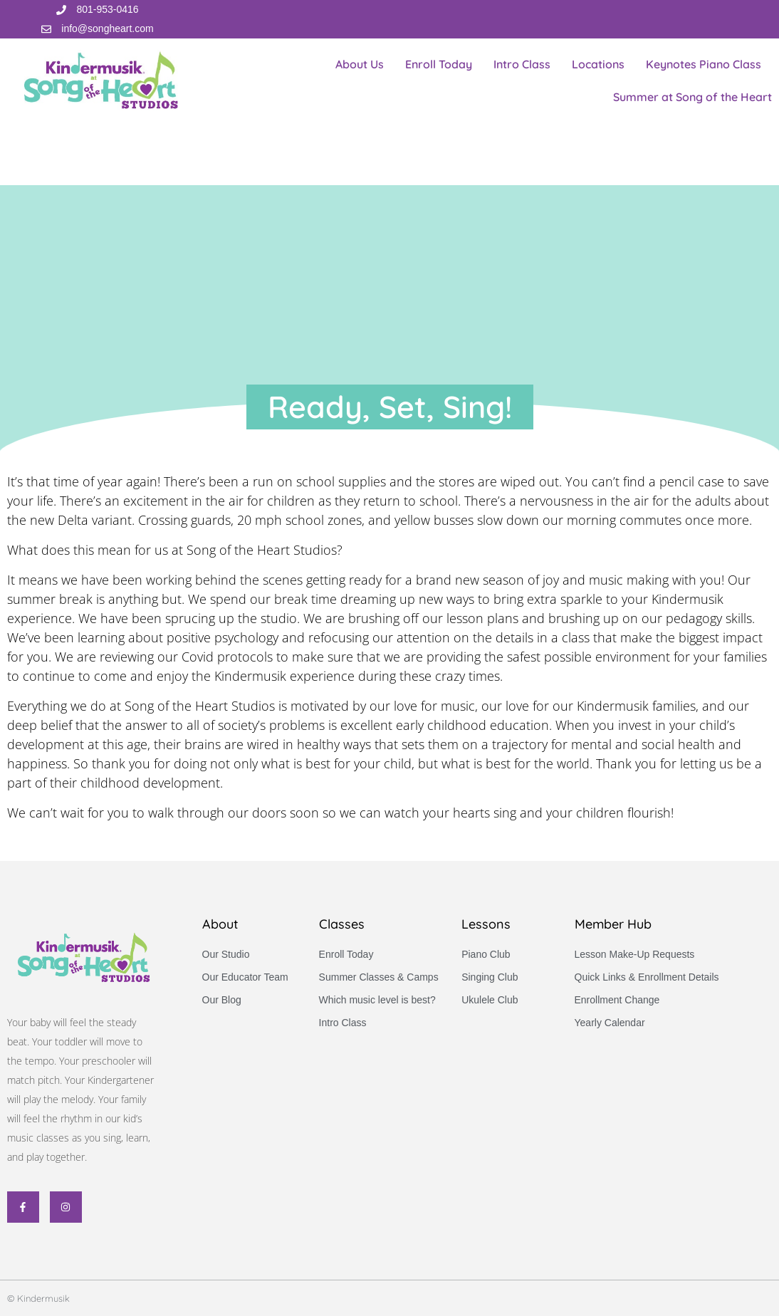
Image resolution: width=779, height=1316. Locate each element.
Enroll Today (438, 64)
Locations (598, 64)
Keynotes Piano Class (703, 64)
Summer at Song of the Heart (692, 97)
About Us (359, 64)
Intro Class (521, 64)
